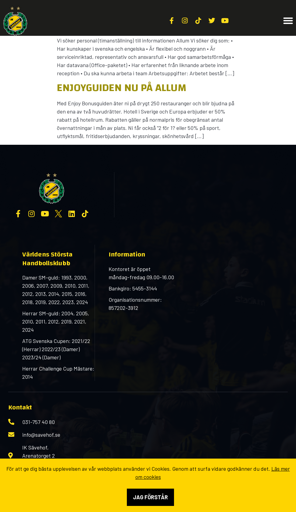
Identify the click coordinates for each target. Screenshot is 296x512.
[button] (288, 21)
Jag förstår (150, 497)
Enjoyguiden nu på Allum (121, 88)
